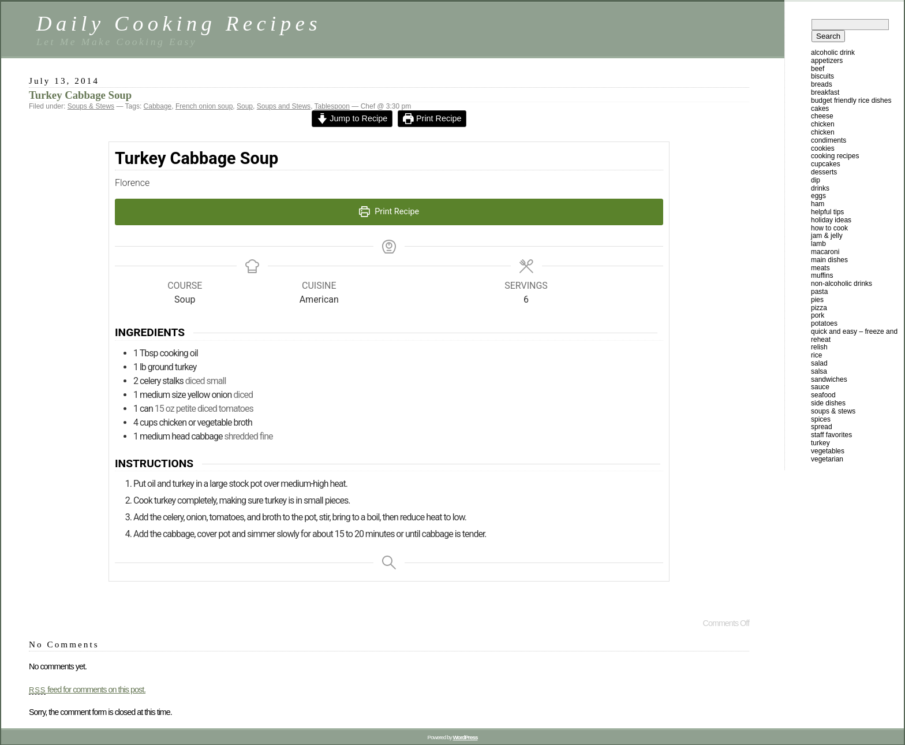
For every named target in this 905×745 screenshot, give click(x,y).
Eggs (818, 196)
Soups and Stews (284, 106)
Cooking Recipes (835, 156)
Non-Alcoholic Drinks (841, 284)
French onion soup (204, 106)
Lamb (818, 244)
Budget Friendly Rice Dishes (851, 100)
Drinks (820, 188)
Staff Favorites (831, 435)
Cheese (822, 116)
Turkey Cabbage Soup (80, 95)
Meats (820, 268)
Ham (817, 204)
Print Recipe (432, 118)
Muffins (822, 275)
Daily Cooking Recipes (178, 23)
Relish (819, 347)
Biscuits (822, 76)
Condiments (828, 140)
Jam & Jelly (827, 236)
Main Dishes (829, 260)
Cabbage (158, 106)
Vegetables (827, 451)
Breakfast (825, 92)
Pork (817, 315)
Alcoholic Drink (833, 53)
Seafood (823, 395)
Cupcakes (825, 164)
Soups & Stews (91, 106)
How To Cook (829, 228)
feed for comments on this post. (87, 689)
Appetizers (827, 61)
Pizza (819, 308)
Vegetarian (827, 459)
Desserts (824, 172)
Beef (817, 69)
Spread (821, 427)
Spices (821, 419)
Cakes (820, 109)
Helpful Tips (827, 212)
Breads (821, 84)
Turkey (820, 443)
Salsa (819, 371)
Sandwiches (829, 379)
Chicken (823, 124)
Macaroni (825, 252)
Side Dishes (828, 403)
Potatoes (824, 323)
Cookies (823, 148)
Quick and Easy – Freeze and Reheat (854, 335)
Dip (815, 180)
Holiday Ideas (831, 220)
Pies (817, 300)
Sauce (820, 387)
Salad (819, 363)
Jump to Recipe (352, 118)
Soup (245, 106)
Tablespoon (332, 106)
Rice (816, 355)
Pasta (819, 292)
